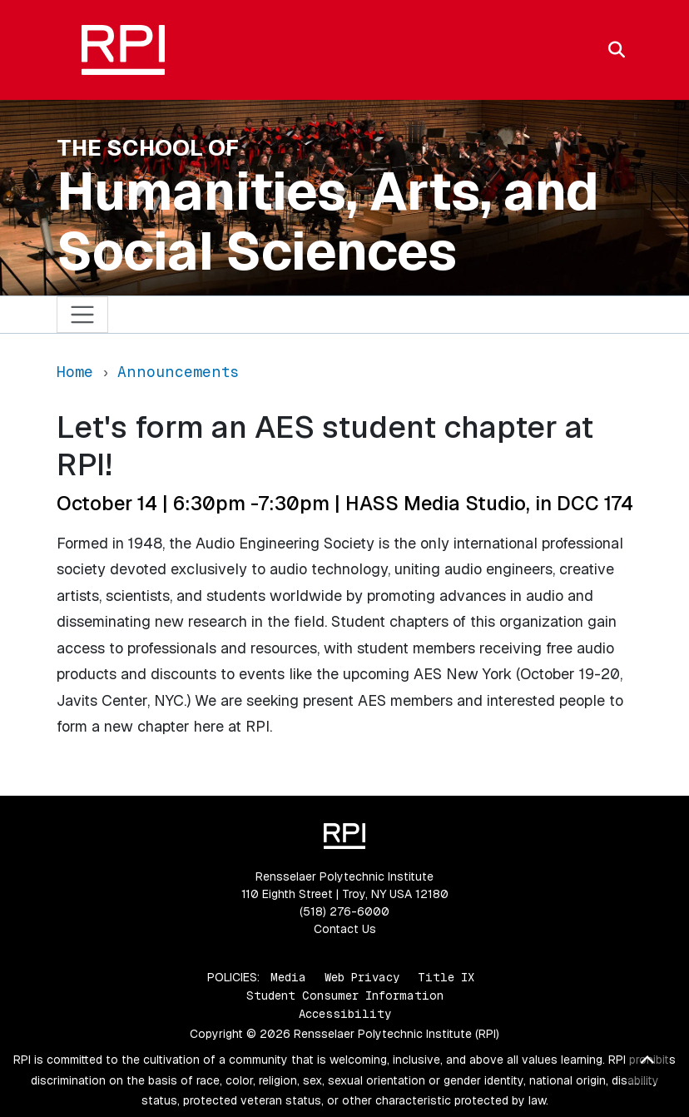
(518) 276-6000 (344, 911)
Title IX (446, 977)
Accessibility (345, 1013)
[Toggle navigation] (83, 315)
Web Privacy (362, 977)
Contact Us (345, 928)
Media (288, 977)
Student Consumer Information (345, 995)
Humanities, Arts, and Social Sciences (328, 221)
